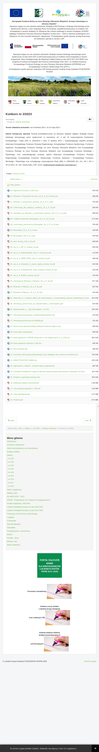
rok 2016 (11, 486)
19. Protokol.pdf (16, 400)
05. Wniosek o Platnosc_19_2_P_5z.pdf (26, 287)
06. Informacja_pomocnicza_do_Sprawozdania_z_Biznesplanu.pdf (36, 304)
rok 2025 (11, 462)
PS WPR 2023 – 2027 (15, 496)
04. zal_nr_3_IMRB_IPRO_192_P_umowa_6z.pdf (30, 258)
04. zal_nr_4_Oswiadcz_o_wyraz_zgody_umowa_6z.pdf (32, 264)
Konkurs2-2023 (18, 174)
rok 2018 (11, 479)
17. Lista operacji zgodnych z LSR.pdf (25, 388)
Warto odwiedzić (13, 545)
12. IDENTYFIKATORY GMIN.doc (23, 360)
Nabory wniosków (23, 122)
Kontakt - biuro (13, 538)
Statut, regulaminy (14, 490)
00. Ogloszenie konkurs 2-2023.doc (24, 190)
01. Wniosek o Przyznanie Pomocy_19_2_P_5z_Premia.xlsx (34, 196)
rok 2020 (11, 472)
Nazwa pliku (16, 179)
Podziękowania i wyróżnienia (18, 531)
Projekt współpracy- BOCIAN (18, 503)
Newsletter (11, 528)
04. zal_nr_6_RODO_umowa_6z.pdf (24, 275)
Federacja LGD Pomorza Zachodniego (22, 514)
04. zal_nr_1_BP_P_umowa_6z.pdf (24, 247)
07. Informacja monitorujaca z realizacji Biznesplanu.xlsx (32, 315)
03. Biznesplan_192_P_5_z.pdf (22, 236)
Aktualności (11, 441)
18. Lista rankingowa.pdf (20, 394)
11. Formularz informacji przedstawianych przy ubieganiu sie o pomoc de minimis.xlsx (44, 355)
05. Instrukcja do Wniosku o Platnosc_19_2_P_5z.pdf (31, 281)
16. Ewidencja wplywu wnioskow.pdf (24, 383)
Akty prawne (15, 185)
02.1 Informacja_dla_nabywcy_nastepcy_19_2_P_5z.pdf (32, 207)
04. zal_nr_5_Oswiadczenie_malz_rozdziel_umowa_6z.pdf (33, 270)
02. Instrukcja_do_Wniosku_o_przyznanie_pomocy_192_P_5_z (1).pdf (38, 213)
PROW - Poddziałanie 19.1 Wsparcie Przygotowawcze (28, 500)
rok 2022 (11, 469)
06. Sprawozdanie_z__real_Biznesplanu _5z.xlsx (29, 309)
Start (20, 428)
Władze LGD (12, 493)
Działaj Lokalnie (13, 452)
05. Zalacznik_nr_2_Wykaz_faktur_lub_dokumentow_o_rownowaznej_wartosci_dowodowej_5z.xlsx (49, 298)
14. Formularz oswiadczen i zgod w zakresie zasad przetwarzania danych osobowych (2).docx (47, 371)
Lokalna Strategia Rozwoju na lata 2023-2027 (25, 507)
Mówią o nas (12, 541)
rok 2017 (11, 482)
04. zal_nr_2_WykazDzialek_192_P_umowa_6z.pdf (30, 253)
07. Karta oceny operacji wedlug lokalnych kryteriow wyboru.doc (35, 326)
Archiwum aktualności (15, 445)
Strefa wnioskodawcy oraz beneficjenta (22, 448)
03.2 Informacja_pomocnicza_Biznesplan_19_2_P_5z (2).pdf (34, 224)
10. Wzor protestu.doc (19, 349)
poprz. (11, 420)
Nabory (27, 428)
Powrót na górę (90, 661)
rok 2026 (11, 458)
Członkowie (11, 521)
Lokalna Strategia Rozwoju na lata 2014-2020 (25, 510)
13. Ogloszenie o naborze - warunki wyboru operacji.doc (32, 366)
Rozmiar (94, 179)
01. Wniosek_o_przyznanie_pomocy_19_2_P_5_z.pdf (31, 202)
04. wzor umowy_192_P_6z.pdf (22, 241)
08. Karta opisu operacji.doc (21, 332)
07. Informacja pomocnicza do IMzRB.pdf (26, 321)
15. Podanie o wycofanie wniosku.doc (25, 377)
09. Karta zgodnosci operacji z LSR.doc (26, 343)
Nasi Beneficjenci (14, 524)
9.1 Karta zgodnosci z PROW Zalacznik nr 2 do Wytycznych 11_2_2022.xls (40, 338)
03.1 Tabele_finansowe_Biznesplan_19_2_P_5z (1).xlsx (32, 219)
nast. (88, 420)
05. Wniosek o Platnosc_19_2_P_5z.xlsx (26, 292)
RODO (9, 534)
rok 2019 (11, 476)
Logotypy (10, 517)
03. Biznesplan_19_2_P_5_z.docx (23, 230)
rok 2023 (36, 428)
